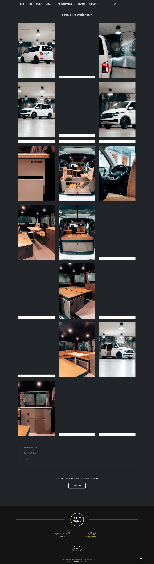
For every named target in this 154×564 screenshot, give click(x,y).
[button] (77, 447)
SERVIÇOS (81, 4)
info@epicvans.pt (92, 537)
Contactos (77, 486)
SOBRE (30, 4)
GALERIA (39, 4)
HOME (22, 4)
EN (131, 4)
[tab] (77, 447)
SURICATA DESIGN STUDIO (80, 561)
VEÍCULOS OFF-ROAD (65, 4)
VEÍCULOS (49, 4)
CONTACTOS (93, 4)
